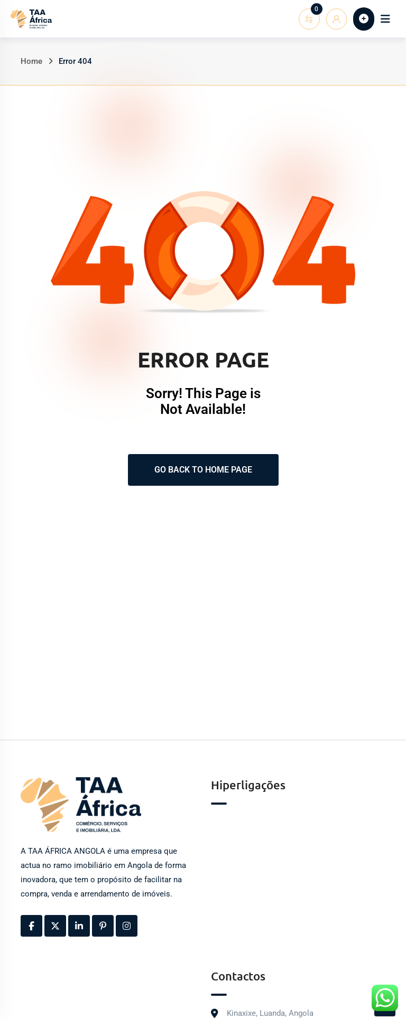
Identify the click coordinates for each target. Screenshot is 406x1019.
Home (31, 61)
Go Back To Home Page (203, 470)
